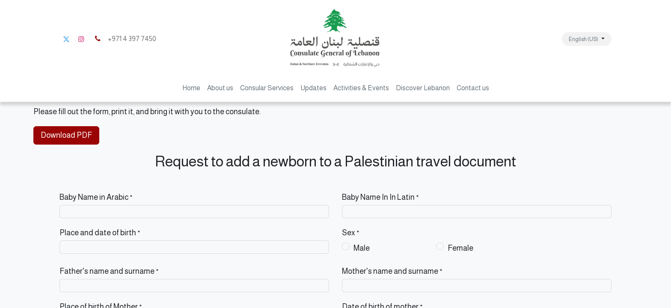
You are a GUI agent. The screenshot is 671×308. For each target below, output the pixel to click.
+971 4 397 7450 (124, 38)
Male (361, 248)
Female (460, 248)
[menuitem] (191, 88)
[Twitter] (66, 39)
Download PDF (66, 135)
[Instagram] (81, 39)
